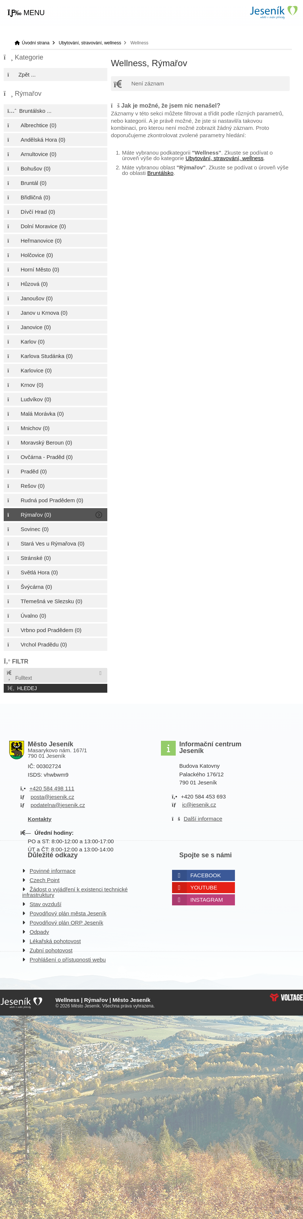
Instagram (207, 899)
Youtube (204, 887)
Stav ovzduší (45, 904)
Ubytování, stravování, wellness (90, 43)
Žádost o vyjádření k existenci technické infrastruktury (75, 892)
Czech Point (45, 880)
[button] (26, 13)
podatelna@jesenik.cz (58, 805)
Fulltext (19, 675)
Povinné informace (52, 871)
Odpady (39, 932)
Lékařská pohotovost (55, 941)
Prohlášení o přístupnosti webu (68, 959)
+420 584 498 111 (51, 788)
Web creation (286, 997)
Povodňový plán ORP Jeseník (66, 922)
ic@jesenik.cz (199, 804)
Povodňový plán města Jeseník (68, 913)
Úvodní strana (273, 12)
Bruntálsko (160, 173)
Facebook (206, 875)
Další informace (203, 819)
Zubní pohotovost (51, 950)
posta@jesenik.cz (52, 797)
